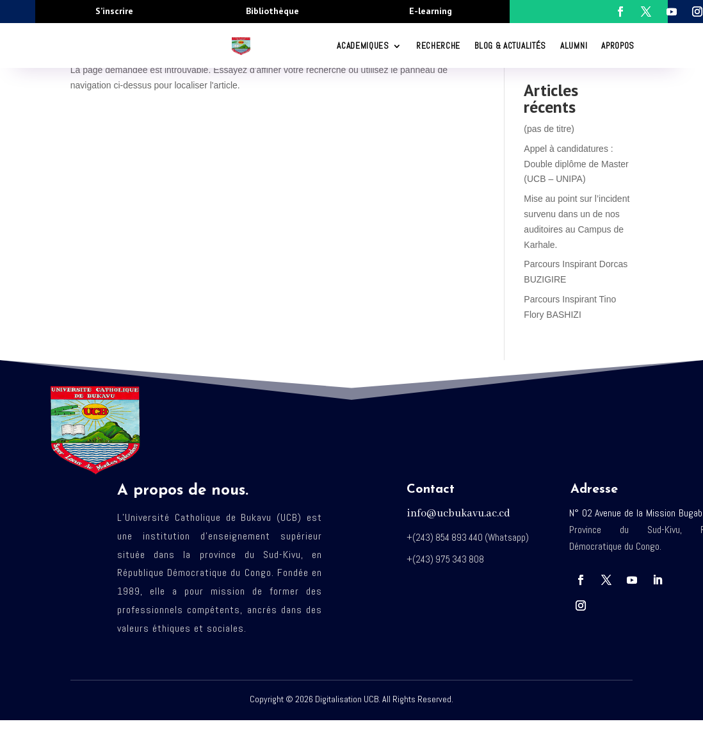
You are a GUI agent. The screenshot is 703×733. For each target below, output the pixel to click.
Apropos (617, 45)
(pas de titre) (549, 129)
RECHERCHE (438, 45)
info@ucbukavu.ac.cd (458, 513)
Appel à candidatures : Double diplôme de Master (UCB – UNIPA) (576, 164)
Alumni (573, 45)
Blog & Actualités (510, 45)
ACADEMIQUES (363, 45)
